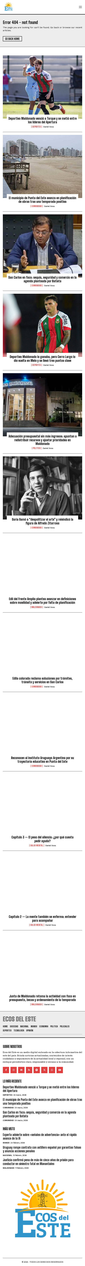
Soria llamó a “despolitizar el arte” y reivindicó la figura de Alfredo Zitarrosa (42, 521)
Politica (36, 448)
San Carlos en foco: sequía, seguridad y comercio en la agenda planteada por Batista (42, 279)
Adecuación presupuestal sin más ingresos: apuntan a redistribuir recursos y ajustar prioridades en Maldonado (42, 440)
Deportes (36, 127)
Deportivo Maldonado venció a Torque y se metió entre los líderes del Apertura (42, 120)
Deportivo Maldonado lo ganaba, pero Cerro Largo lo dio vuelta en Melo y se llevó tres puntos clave (42, 358)
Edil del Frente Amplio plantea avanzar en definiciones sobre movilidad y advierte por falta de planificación (42, 600)
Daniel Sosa (48, 127)
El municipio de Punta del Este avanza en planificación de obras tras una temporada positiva (42, 200)
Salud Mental (36, 845)
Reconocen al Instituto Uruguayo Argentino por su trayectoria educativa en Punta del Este (42, 759)
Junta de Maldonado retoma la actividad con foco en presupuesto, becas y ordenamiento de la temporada (42, 998)
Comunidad (37, 206)
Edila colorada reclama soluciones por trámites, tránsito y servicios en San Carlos (42, 680)
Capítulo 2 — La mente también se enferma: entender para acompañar (42, 918)
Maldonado (36, 607)
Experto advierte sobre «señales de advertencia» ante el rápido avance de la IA (40, 1136)
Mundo (6, 1143)
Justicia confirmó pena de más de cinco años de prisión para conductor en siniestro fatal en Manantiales (38, 1162)
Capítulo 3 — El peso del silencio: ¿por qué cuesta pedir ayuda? (42, 839)
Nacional (7, 1155)
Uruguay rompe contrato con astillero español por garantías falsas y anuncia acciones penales (42, 1149)
